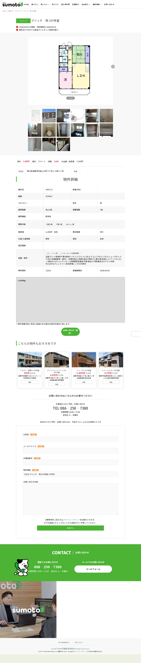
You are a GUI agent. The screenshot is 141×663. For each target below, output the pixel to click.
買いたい (44, 4)
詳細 (29, 388)
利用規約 (90, 660)
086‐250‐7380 (48, 575)
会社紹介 (85, 4)
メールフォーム (93, 577)
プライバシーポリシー (71, 525)
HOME (26, 4)
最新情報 (96, 4)
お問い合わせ (109, 4)
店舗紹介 (75, 4)
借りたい (34, 4)
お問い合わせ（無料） (70, 331)
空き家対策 (65, 4)
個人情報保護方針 (63, 651)
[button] (122, 66)
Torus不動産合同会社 (65, 657)
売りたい (55, 4)
